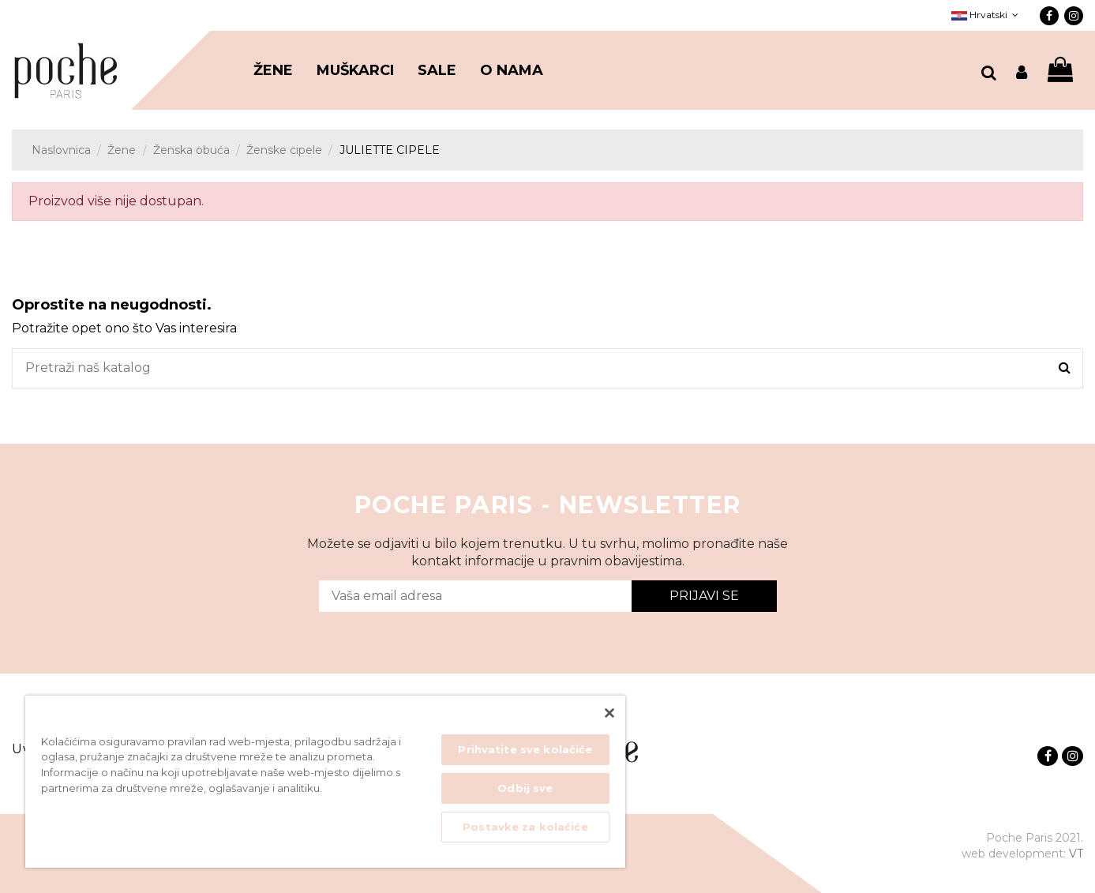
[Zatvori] (609, 713)
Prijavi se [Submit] (704, 595)
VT (1076, 853)
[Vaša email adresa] (475, 596)
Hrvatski (986, 15)
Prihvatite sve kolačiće (525, 749)
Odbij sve (525, 788)
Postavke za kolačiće (525, 826)
